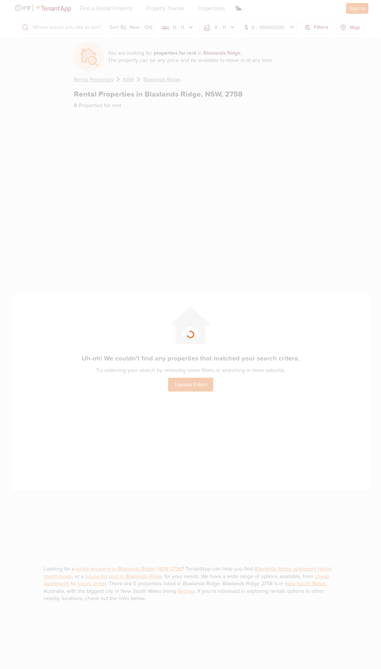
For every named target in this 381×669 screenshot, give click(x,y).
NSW (128, 79)
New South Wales (305, 583)
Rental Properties (94, 79)
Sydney (186, 591)
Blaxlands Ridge (161, 79)
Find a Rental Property (106, 8)
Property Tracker (165, 8)
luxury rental (91, 583)
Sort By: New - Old (131, 27)
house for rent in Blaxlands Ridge (124, 576)
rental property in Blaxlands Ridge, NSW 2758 (129, 568)
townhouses (58, 576)
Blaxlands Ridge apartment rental (293, 568)
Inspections (211, 8)
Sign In (357, 8)
